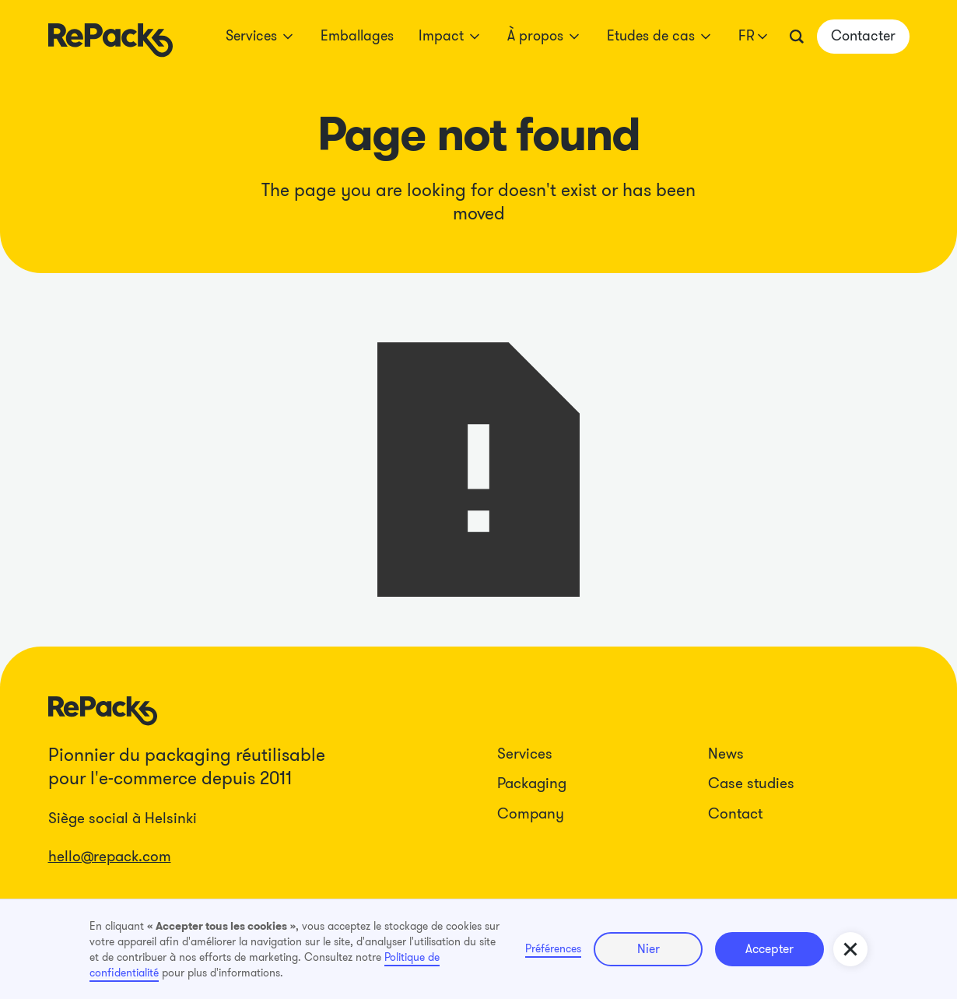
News (726, 753)
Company (530, 813)
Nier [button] (648, 949)
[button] (260, 36)
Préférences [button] (553, 948)
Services (524, 753)
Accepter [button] (769, 949)
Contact (735, 813)
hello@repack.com (109, 856)
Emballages (357, 36)
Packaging (531, 783)
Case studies (751, 783)
